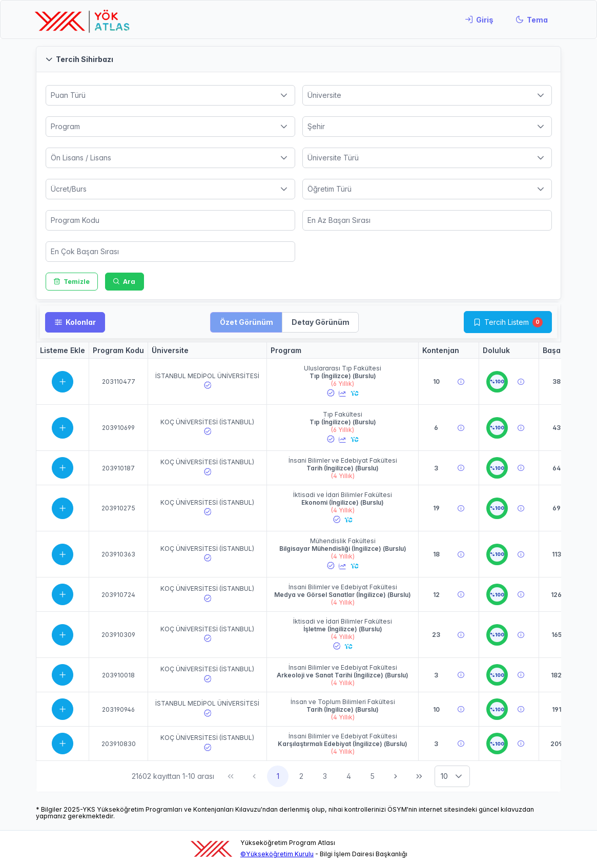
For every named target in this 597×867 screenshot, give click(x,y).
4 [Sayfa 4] (348, 776)
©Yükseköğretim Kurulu (277, 854)
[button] (298, 59)
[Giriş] (479, 19)
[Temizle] (72, 282)
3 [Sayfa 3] (325, 776)
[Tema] (531, 19)
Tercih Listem (506, 322)
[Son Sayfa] (419, 776)
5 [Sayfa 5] (372, 776)
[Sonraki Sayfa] (395, 776)
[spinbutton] (170, 220)
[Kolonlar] (75, 322)
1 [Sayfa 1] (278, 776)
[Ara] (124, 282)
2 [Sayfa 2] (301, 776)
